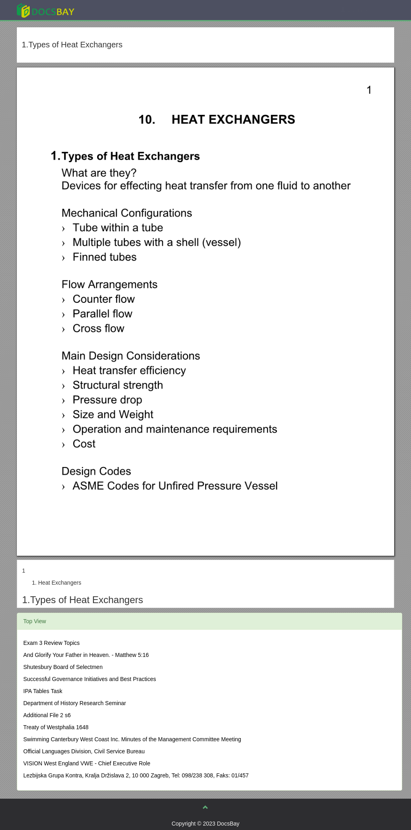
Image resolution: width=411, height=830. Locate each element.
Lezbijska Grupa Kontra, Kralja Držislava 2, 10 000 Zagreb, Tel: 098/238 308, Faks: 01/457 (136, 775)
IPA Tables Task (42, 691)
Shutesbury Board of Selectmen (63, 667)
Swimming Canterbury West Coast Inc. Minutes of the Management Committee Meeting (132, 739)
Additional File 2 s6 (47, 715)
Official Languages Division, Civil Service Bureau (83, 751)
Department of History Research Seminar (74, 703)
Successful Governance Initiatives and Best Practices (89, 679)
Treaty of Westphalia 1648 (56, 727)
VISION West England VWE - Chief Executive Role (86, 763)
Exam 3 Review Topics (51, 643)
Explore (106, 9)
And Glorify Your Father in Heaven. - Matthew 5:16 (86, 655)
